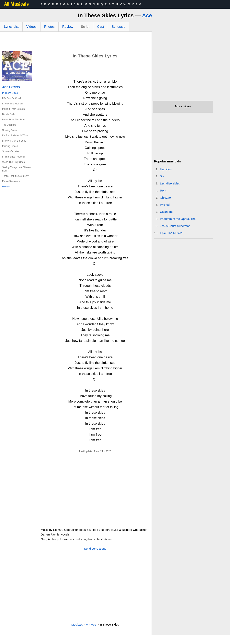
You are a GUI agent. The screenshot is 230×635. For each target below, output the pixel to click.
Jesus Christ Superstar (175, 226)
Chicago (165, 197)
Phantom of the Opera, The (178, 218)
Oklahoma (166, 211)
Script (85, 27)
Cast (100, 27)
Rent (163, 190)
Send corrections (95, 548)
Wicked (165, 204)
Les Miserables (170, 183)
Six (162, 176)
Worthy (6, 186)
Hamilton (166, 169)
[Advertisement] (76, 42)
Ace (147, 15)
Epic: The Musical (171, 233)
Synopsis (118, 27)
